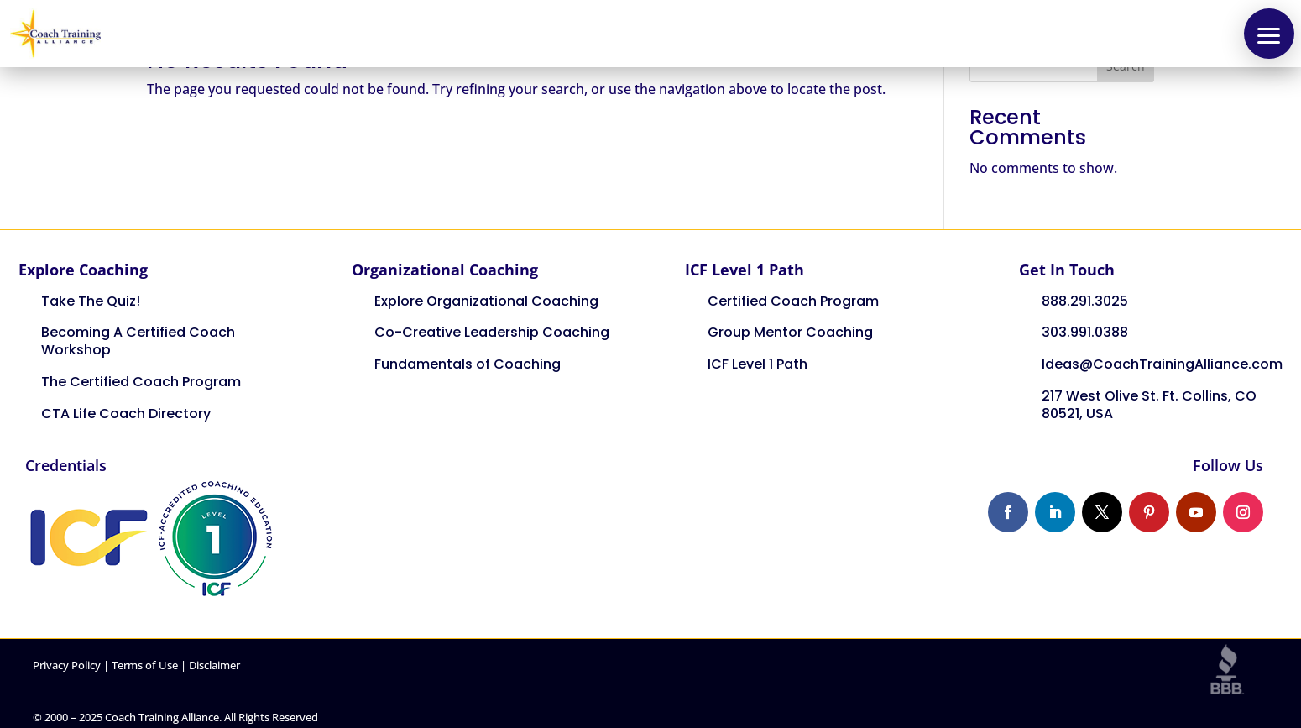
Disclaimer (214, 665)
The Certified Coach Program (141, 381)
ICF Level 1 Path (757, 364)
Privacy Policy (67, 665)
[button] (1269, 33)
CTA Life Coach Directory (126, 413)
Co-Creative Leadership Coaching (491, 332)
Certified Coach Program (793, 301)
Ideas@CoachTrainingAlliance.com (1162, 364)
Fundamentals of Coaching (467, 364)
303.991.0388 (1085, 332)
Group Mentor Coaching (790, 332)
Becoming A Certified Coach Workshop (138, 340)
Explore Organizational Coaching (486, 301)
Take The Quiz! (90, 301)
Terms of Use (145, 665)
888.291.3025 (1085, 301)
